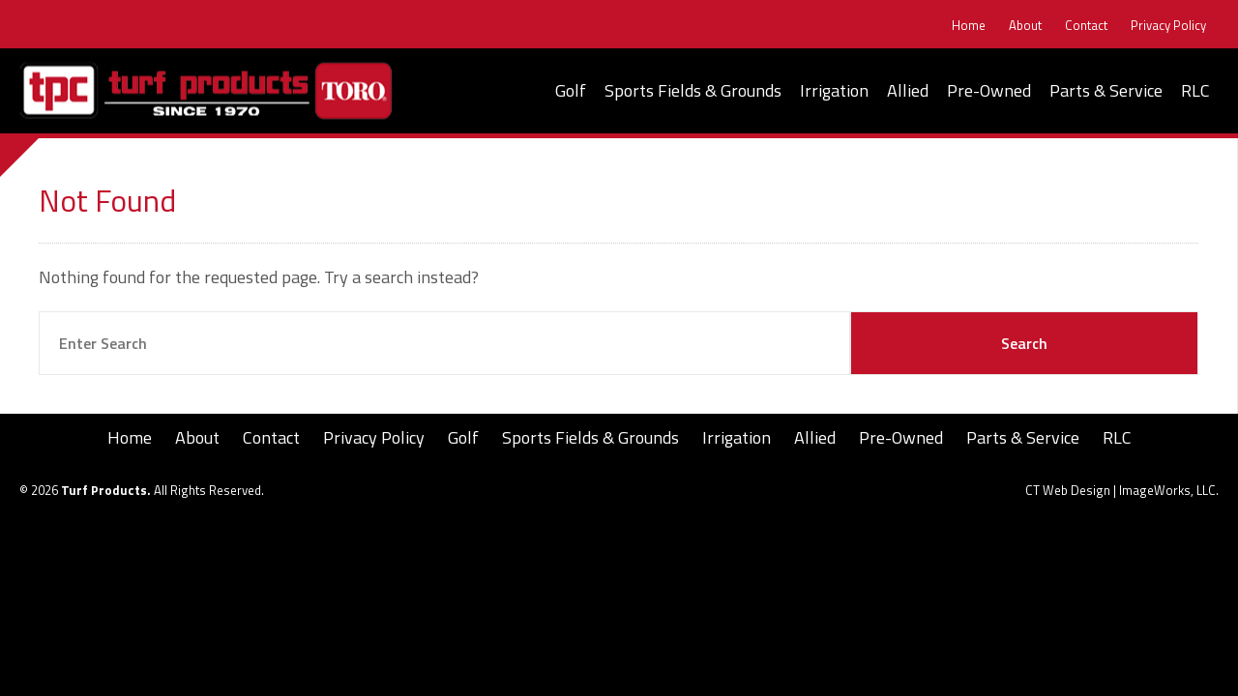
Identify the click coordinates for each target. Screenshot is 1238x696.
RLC (1195, 90)
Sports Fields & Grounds (692, 90)
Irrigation (834, 90)
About (1025, 25)
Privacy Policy (1168, 25)
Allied (907, 90)
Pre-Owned (989, 90)
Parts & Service (1106, 90)
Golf (570, 90)
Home (969, 25)
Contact (1086, 25)
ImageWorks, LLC (1167, 490)
